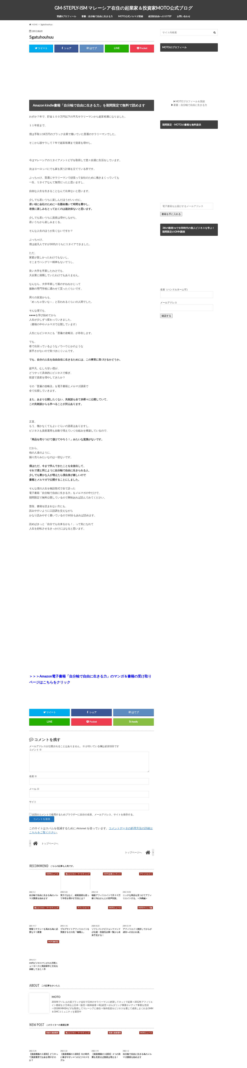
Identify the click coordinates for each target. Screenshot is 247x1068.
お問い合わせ (183, 16)
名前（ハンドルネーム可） (174, 289)
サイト (32, 801)
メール (34, 789)
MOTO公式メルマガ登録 (130, 16)
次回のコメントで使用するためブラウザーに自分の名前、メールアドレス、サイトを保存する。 (83, 814)
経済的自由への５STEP (160, 16)
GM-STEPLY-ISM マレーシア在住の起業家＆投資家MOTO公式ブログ (124, 8)
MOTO (56, 996)
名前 (33, 776)
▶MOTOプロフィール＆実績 (189, 101)
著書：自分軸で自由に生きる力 (97, 16)
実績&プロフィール (66, 16)
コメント (35, 749)
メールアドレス (168, 302)
